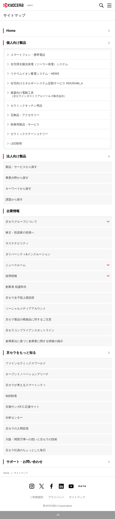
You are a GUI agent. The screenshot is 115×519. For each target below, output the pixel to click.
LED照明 (16, 143)
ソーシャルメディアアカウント (26, 308)
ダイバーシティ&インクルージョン (28, 254)
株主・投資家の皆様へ (20, 232)
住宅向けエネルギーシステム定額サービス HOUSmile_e (47, 83)
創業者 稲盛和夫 (16, 286)
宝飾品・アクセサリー (25, 115)
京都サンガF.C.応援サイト (22, 406)
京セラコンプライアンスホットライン (30, 330)
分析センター (14, 417)
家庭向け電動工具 (59, 94)
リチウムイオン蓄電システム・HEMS (35, 73)
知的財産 (11, 395)
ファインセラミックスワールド (26, 363)
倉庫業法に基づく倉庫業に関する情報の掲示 (34, 341)
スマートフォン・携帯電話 (28, 54)
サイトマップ (77, 497)
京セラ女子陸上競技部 (20, 297)
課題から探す (14, 199)
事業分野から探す (17, 177)
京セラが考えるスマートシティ (26, 385)
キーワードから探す (18, 188)
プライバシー (56, 497)
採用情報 (11, 276)
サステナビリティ (17, 243)
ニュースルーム (16, 265)
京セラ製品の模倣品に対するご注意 (28, 319)
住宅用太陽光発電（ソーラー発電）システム (39, 64)
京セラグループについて (21, 221)
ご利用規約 (36, 497)
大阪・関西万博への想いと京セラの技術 (31, 439)
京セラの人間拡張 (17, 428)
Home (6, 473)
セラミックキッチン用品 (26, 105)
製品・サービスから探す (21, 166)
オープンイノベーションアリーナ (27, 374)
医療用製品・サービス (25, 124)
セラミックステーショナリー (29, 133)
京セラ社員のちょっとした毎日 (26, 450)
